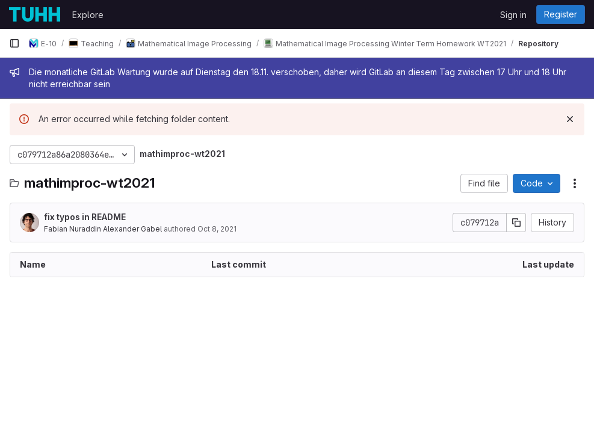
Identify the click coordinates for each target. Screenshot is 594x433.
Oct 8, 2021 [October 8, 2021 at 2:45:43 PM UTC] (217, 228)
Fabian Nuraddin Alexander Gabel (103, 228)
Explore (88, 15)
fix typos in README (85, 217)
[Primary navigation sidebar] (14, 43)
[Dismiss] (570, 119)
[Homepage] (35, 14)
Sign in (513, 15)
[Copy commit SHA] (516, 222)
